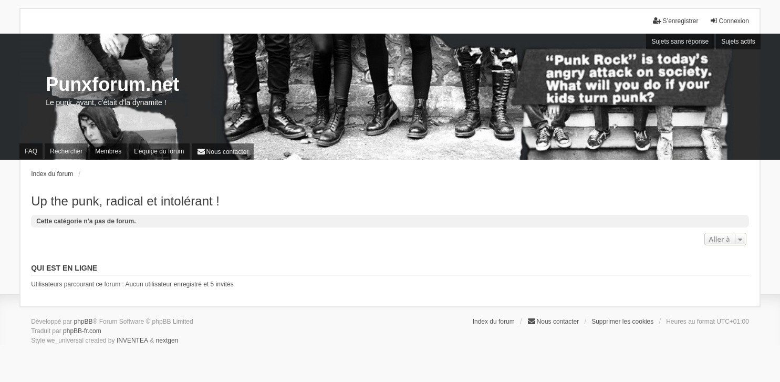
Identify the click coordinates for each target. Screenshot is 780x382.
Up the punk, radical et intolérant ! (125, 201)
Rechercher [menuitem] (66, 151)
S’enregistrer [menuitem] (675, 21)
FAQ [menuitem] (31, 151)
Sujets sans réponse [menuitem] (680, 41)
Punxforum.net (112, 84)
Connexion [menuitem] (729, 21)
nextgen (167, 340)
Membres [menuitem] (108, 151)
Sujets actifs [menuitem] (738, 41)
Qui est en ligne (64, 268)
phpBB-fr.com (82, 331)
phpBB (83, 321)
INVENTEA (132, 340)
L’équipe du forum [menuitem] (159, 151)
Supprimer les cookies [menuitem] (622, 321)
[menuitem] (223, 151)
